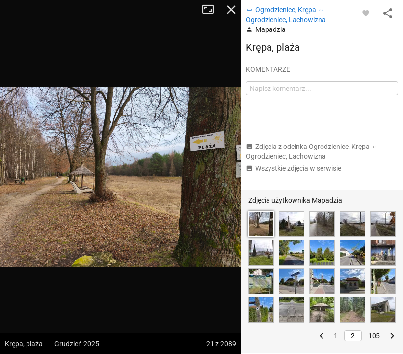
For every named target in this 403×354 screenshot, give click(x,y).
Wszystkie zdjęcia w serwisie (293, 168)
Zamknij (231, 10)
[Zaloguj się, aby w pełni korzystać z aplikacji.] (366, 13)
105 (374, 336)
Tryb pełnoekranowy (211, 10)
